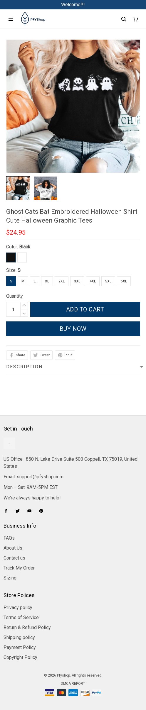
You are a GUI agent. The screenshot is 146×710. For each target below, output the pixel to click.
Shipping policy (19, 637)
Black (24, 247)
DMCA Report (73, 684)
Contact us (14, 558)
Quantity (14, 296)
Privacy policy (18, 607)
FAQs (9, 538)
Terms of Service (21, 617)
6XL (124, 281)
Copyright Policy (20, 657)
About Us (13, 548)
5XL (108, 281)
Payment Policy (20, 647)
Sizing (10, 578)
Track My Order (19, 568)
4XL (93, 281)
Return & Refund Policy (27, 627)
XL (47, 281)
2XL (61, 281)
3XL (77, 281)
